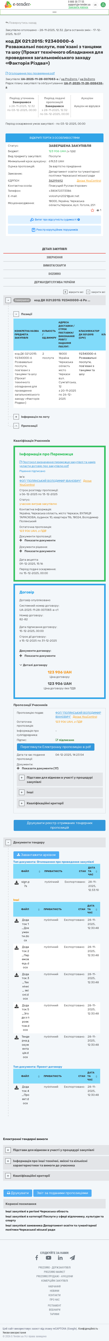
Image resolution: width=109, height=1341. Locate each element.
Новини (54, 1290)
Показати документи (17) (37, 768)
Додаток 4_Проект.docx (25, 1095)
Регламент (54, 1305)
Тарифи (54, 1314)
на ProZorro (69, 79)
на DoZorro (87, 79)
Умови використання (14, 1332)
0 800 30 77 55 (76, 1)
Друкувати (18, 1193)
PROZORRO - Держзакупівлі (54, 1267)
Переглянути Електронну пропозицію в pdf (56, 747)
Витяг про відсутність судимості (55, 219)
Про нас (55, 1299)
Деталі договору (33, 665)
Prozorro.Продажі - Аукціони (54, 1276)
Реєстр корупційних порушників (54, 230)
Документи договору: (35, 650)
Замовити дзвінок (78, 7)
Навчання (54, 1286)
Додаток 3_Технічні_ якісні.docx (25, 986)
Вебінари (54, 1309)
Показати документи (37, 540)
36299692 (56, 180)
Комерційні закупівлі (54, 1280)
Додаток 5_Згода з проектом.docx (25, 1017)
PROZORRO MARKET (54, 1271)
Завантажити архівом (36, 855)
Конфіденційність (88, 1328)
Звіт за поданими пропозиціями (62, 1193)
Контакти (54, 1295)
